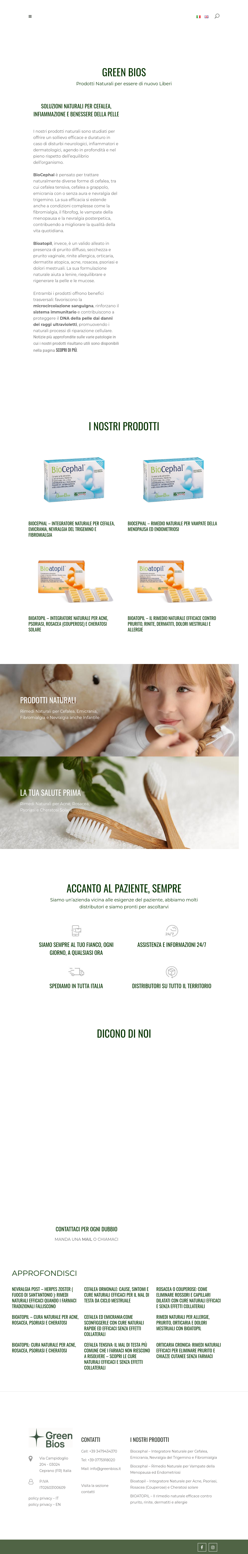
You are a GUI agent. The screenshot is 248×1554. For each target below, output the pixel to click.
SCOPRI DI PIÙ (66, 350)
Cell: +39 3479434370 (99, 1451)
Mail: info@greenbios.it (101, 1468)
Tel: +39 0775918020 (98, 1460)
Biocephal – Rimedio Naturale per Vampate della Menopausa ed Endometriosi (172, 526)
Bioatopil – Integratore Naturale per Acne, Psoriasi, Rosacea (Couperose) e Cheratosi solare (68, 624)
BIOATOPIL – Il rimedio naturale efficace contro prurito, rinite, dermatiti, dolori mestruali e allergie (172, 624)
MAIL (87, 1239)
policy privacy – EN (45, 1504)
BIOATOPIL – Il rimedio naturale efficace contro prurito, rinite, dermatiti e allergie (171, 1499)
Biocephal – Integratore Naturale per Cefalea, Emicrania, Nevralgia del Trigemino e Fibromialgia (72, 529)
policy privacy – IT (44, 1498)
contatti (88, 1492)
